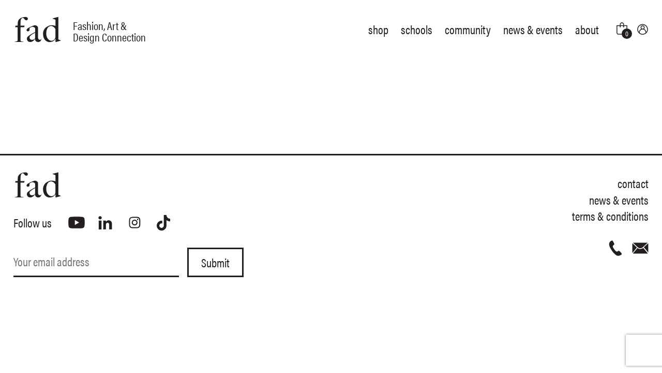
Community (468, 29)
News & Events (533, 29)
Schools (416, 29)
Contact (633, 183)
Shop (378, 29)
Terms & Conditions (610, 215)
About (587, 29)
